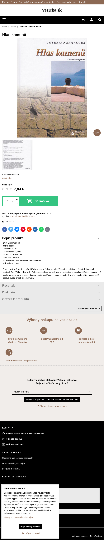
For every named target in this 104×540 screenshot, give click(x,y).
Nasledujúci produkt (89, 308)
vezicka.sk (52, 10)
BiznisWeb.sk (96, 536)
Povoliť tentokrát (21, 392)
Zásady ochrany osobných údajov (18, 517)
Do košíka (42, 201)
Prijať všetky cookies (30, 527)
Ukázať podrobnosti (30, 533)
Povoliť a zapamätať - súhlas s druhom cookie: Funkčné (52, 399)
